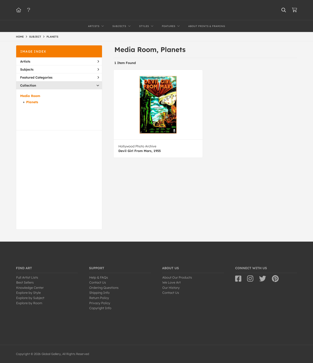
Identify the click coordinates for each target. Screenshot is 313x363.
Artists (59, 61)
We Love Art (171, 282)
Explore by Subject (30, 298)
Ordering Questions (104, 288)
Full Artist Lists (27, 277)
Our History (171, 288)
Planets (32, 102)
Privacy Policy (99, 303)
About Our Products (177, 277)
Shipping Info (99, 293)
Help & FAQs (98, 277)
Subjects (59, 69)
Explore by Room (29, 303)
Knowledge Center (30, 288)
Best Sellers (25, 282)
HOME (20, 36)
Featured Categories (59, 77)
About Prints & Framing (206, 26)
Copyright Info (100, 308)
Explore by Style (28, 293)
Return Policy (99, 298)
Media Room (30, 96)
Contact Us (97, 282)
